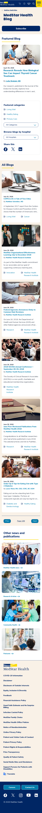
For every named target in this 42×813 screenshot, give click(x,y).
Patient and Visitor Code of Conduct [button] (18, 737)
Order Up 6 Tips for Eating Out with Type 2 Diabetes (21, 485)
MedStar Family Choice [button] (13, 717)
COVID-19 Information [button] (13, 675)
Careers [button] (12, 787)
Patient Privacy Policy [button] (12, 742)
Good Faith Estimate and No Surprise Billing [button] (18, 706)
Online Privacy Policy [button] (12, 732)
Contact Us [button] (29, 787)
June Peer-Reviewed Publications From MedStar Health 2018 (20, 428)
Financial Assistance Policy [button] (14, 700)
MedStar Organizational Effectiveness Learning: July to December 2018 (19, 253)
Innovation (10, 272)
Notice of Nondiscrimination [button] (15, 727)
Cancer (27, 216)
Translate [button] (11, 774)
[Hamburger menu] (39, 3)
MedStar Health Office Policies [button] (16, 722)
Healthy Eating (12, 114)
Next (35, 521)
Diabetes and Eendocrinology (12, 505)
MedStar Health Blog (10, 10)
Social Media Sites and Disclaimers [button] (17, 762)
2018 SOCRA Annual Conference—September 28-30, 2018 (18, 368)
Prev (7, 521)
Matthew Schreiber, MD (14, 202)
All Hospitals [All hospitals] (11, 137)
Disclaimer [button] (7, 680)
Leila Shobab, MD (13, 81)
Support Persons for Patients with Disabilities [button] (17, 768)
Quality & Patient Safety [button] (13, 757)
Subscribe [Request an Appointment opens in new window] (21, 28)
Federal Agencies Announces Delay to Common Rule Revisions (20, 311)
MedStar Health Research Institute (18, 258)
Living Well (11, 109)
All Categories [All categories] (11, 125)
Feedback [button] (7, 695)
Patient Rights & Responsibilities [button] (17, 747)
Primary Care (12, 119)
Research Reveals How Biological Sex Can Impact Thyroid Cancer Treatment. (21, 73)
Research (10, 330)
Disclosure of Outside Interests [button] (16, 685)
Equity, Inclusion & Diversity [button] (15, 690)
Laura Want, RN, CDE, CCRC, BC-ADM (20, 489)
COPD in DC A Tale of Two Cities (17, 199)
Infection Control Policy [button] (13, 712)
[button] (19, 3)
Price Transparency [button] (11, 752)
